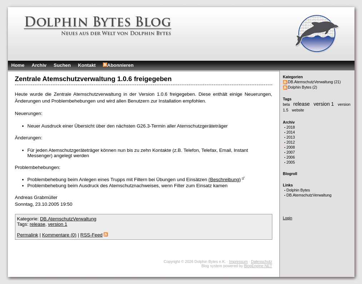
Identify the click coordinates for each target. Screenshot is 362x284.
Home (18, 65)
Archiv (39, 65)
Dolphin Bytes (298, 190)
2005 (291, 162)
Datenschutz (261, 261)
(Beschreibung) (224, 179)
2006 (291, 157)
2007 (291, 152)
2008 (291, 147)
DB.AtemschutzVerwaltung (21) (314, 82)
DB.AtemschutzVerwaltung (309, 195)
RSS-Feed (94, 235)
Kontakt (87, 65)
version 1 (325, 104)
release (302, 104)
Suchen (62, 65)
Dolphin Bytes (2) (302, 87)
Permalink (27, 235)
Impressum (238, 261)
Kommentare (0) (59, 235)
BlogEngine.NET (258, 266)
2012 (291, 142)
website (298, 110)
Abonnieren (118, 65)
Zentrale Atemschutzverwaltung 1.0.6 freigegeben (93, 79)
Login (287, 218)
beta (287, 104)
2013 (291, 137)
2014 (291, 132)
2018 (291, 127)
